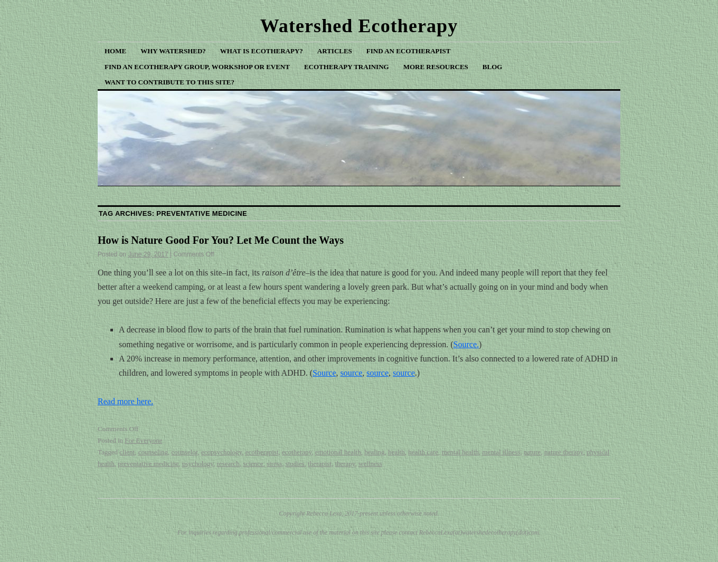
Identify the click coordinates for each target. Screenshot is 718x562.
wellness (370, 464)
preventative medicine (148, 464)
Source (324, 372)
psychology (197, 464)
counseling (153, 452)
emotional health (338, 452)
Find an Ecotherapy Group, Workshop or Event (197, 67)
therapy (345, 464)
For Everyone (143, 440)
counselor (185, 452)
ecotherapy (296, 452)
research (228, 464)
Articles (334, 51)
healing (374, 452)
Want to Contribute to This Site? (169, 82)
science (253, 464)
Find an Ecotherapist (408, 51)
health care (423, 452)
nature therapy (563, 452)
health (396, 452)
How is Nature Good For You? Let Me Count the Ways (221, 240)
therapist (320, 464)
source (351, 372)
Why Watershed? (173, 51)
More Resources (435, 67)
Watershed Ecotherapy (359, 25)
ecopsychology (221, 452)
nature (532, 452)
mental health (459, 452)
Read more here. (125, 401)
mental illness (501, 452)
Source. (466, 344)
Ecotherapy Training (346, 67)
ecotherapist (262, 452)
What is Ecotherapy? (261, 51)
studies (294, 464)
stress (274, 464)
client (127, 452)
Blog (493, 67)
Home (115, 51)
